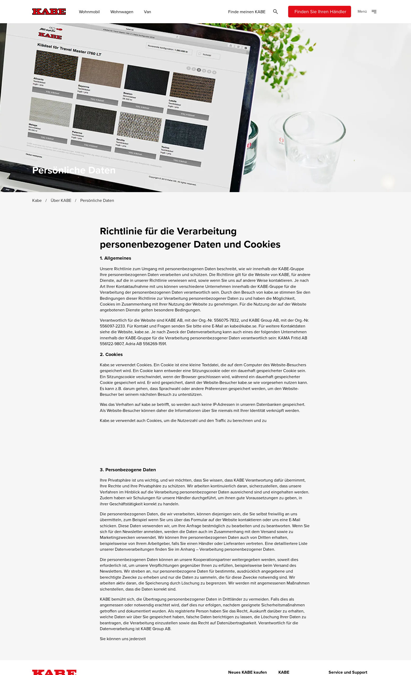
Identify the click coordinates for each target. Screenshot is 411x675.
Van (147, 12)
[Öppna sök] (275, 11)
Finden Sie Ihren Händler (320, 11)
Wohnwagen (121, 12)
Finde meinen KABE (246, 12)
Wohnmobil (89, 12)
